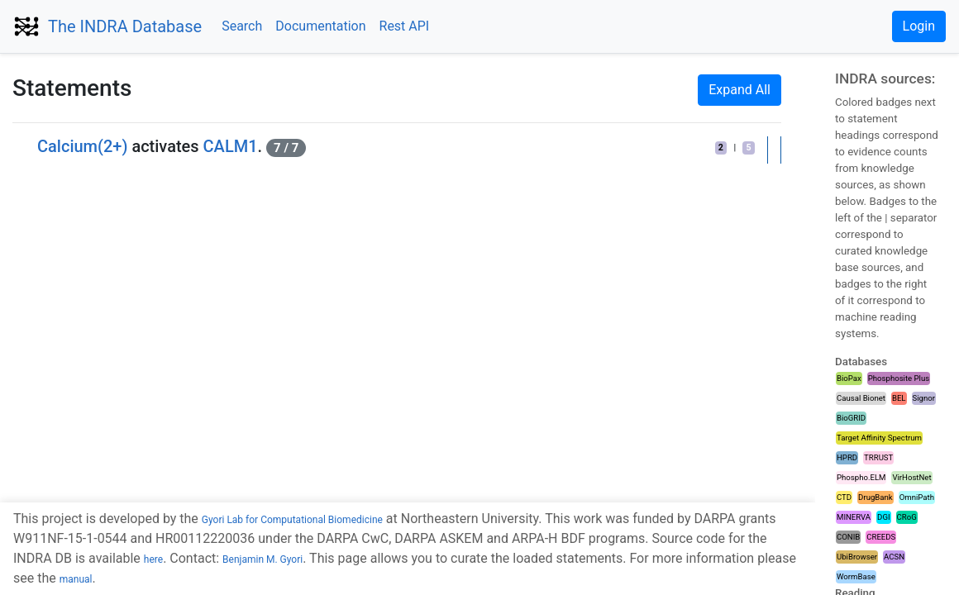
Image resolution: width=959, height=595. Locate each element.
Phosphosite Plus (898, 378)
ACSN (894, 556)
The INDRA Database (125, 26)
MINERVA (854, 516)
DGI (883, 516)
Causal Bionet (861, 397)
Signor (924, 397)
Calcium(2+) (82, 146)
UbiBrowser (857, 556)
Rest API (404, 26)
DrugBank (875, 497)
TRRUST (878, 457)
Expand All (740, 90)
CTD (844, 497)
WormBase (856, 576)
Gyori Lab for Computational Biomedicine (292, 520)
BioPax (849, 378)
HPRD (847, 457)
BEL (899, 397)
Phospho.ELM (861, 477)
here (153, 559)
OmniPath (916, 497)
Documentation (320, 26)
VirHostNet (911, 477)
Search (242, 26)
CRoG (907, 516)
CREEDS (880, 536)
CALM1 (230, 146)
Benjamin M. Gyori (262, 559)
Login (919, 26)
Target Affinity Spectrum (879, 437)
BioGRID (851, 417)
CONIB (848, 536)
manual (76, 579)
